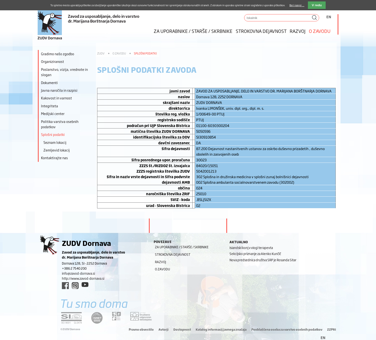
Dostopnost (182, 329)
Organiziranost (52, 61)
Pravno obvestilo (141, 329)
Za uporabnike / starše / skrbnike (193, 31)
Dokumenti (49, 82)
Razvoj (298, 31)
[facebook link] (65, 285)
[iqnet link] (97, 318)
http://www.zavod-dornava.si (83, 278)
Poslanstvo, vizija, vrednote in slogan (64, 72)
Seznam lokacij (54, 142)
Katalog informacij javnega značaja (221, 329)
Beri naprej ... (296, 5)
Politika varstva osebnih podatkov (59, 124)
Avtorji (164, 329)
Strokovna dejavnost (261, 31)
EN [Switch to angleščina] (328, 16)
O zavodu (319, 31)
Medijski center (53, 113)
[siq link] (71, 318)
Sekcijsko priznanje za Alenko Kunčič (255, 253)
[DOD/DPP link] (116, 316)
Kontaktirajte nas (54, 157)
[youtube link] (85, 284)
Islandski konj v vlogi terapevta (251, 247)
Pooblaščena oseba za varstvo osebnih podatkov (286, 329)
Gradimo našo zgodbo (57, 53)
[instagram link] (75, 285)
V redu (317, 5)
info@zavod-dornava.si (78, 273)
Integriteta (49, 105)
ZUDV (101, 53)
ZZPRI (331, 329)
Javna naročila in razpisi (59, 90)
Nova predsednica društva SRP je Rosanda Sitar (262, 259)
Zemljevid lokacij (56, 149)
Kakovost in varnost (56, 97)
